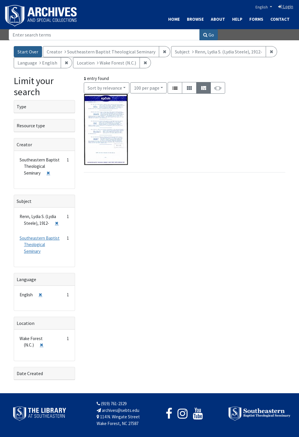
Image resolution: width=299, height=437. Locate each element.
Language (26, 279)
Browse (195, 19)
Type (21, 106)
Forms (256, 19)
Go (208, 35)
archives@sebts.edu (118, 410)
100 (146, 87)
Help (237, 19)
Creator (24, 144)
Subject (24, 201)
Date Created (30, 373)
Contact (280, 19)
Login (285, 6)
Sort (105, 88)
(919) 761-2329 (111, 403)
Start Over (28, 52)
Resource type (31, 125)
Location (25, 323)
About (218, 19)
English (262, 7)
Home (174, 19)
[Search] (104, 34)
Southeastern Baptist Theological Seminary (40, 244)
